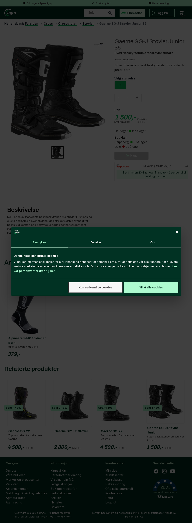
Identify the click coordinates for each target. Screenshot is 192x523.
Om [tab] (152, 242)
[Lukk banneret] (177, 232)
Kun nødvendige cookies (95, 287)
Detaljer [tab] (96, 242)
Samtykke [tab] (39, 242)
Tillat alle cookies (151, 287)
